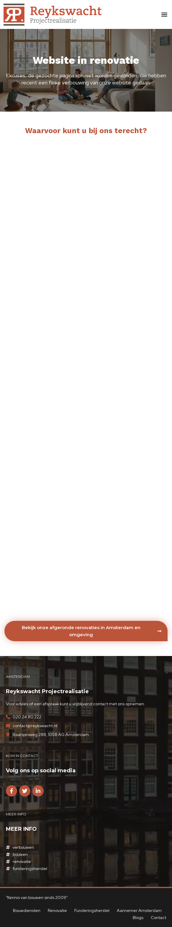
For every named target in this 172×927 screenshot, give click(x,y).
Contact (158, 917)
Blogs (138, 917)
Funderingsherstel (91, 910)
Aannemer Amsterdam (140, 910)
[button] (164, 14)
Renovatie (57, 910)
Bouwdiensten (26, 910)
